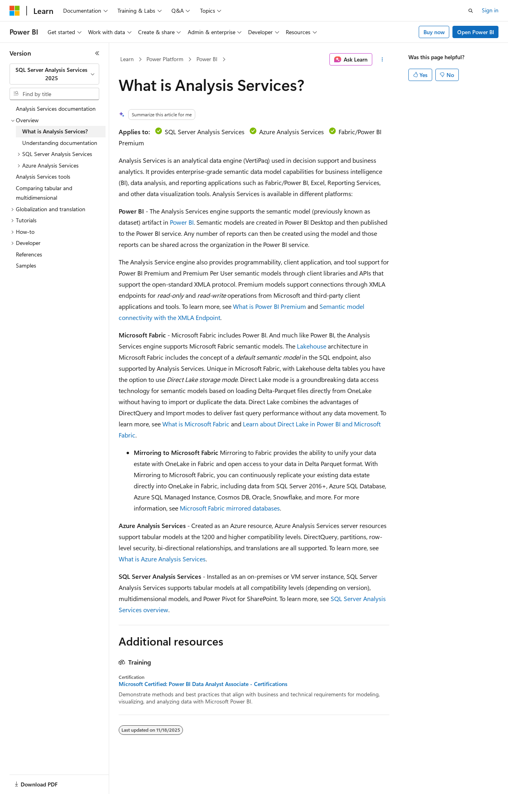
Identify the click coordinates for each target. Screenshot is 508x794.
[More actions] (382, 59)
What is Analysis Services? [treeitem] (55, 131)
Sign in (490, 10)
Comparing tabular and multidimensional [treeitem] (44, 193)
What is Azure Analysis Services (162, 559)
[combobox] (54, 74)
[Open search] (471, 11)
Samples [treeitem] (26, 265)
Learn (127, 59)
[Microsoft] (15, 11)
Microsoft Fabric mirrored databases (230, 508)
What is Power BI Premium (269, 306)
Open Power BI (475, 32)
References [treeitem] (29, 254)
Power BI (206, 59)
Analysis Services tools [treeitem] (43, 176)
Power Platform (164, 59)
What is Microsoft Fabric (195, 424)
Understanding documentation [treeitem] (59, 142)
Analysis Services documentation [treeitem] (56, 108)
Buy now (434, 32)
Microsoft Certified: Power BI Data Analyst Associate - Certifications (203, 684)
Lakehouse (311, 346)
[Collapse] (97, 53)
